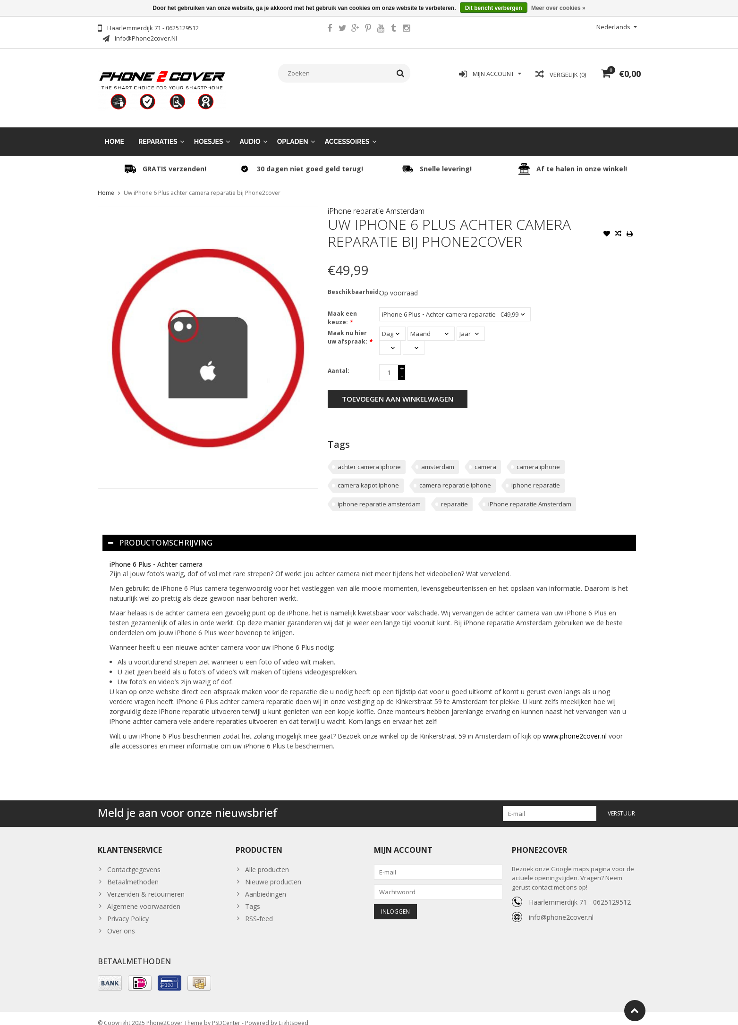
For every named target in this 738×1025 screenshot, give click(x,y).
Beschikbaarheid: (351, 282)
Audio (250, 132)
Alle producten (267, 860)
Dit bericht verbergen (493, 8)
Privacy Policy (128, 909)
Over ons (121, 921)
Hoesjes (208, 132)
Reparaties (158, 132)
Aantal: (338, 361)
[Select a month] (431, 324)
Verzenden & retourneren (146, 884)
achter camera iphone (369, 457)
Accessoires (347, 132)
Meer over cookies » (558, 8)
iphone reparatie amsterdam (379, 494)
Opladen (292, 132)
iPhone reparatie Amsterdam (376, 201)
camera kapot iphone (368, 475)
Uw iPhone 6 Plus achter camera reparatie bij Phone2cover (202, 183)
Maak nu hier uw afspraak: (350, 327)
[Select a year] (471, 324)
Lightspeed (293, 1013)
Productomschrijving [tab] (160, 533)
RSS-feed (259, 909)
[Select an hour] (390, 338)
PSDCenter (226, 1013)
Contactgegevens (134, 860)
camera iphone (538, 457)
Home (115, 132)
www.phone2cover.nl (576, 726)
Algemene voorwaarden (143, 896)
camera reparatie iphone (455, 475)
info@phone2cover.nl (561, 907)
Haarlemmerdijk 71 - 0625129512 (580, 892)
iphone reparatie (535, 475)
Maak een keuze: (342, 308)
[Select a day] (392, 324)
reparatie (454, 494)
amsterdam (437, 457)
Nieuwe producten (273, 872)
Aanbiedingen (265, 884)
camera (485, 457)
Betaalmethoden (133, 872)
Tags (252, 896)
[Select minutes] (413, 338)
